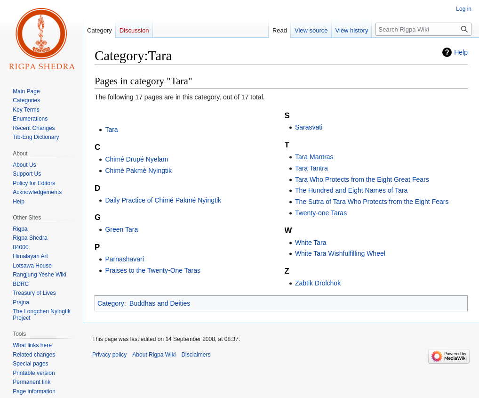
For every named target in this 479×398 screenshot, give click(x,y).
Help (461, 52)
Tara (111, 129)
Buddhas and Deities (159, 303)
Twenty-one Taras (321, 213)
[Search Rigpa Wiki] (423, 29)
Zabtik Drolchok (318, 283)
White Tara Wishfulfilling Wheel (340, 253)
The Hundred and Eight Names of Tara (351, 190)
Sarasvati (308, 127)
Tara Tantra (311, 168)
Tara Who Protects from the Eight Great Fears (362, 179)
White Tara (311, 242)
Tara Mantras (314, 157)
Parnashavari (124, 259)
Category (110, 303)
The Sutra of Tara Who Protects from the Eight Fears (372, 201)
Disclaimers (195, 354)
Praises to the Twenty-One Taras (152, 270)
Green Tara (121, 229)
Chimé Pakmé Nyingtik (138, 170)
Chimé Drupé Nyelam (136, 159)
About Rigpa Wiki (154, 354)
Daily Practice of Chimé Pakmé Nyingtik (163, 200)
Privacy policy (109, 354)
